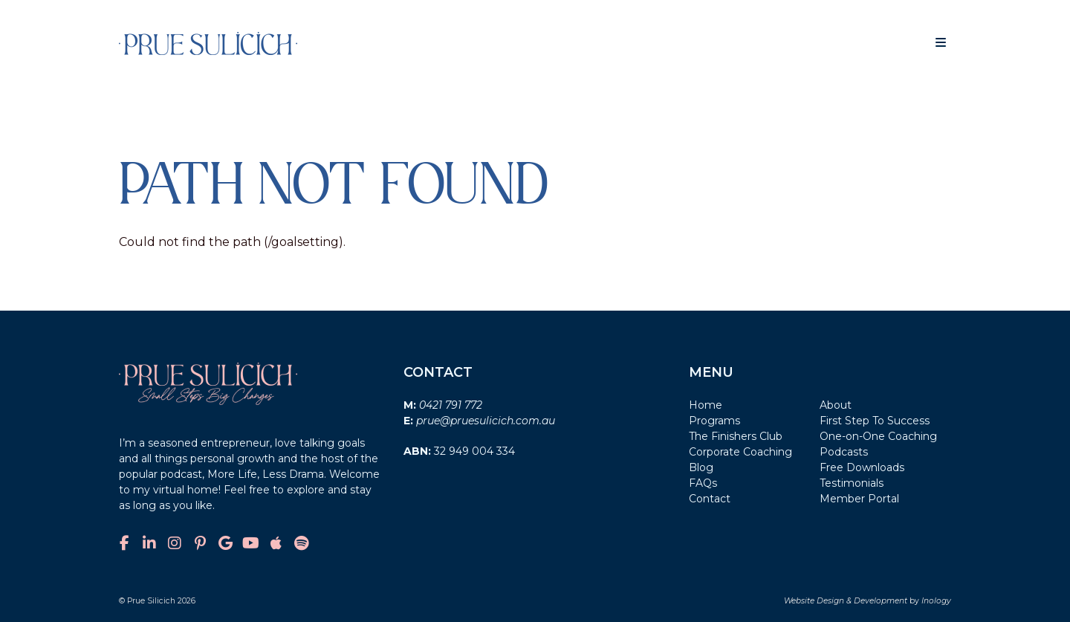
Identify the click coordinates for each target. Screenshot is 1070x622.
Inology (936, 601)
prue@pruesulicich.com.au (485, 420)
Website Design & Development (845, 601)
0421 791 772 (450, 405)
